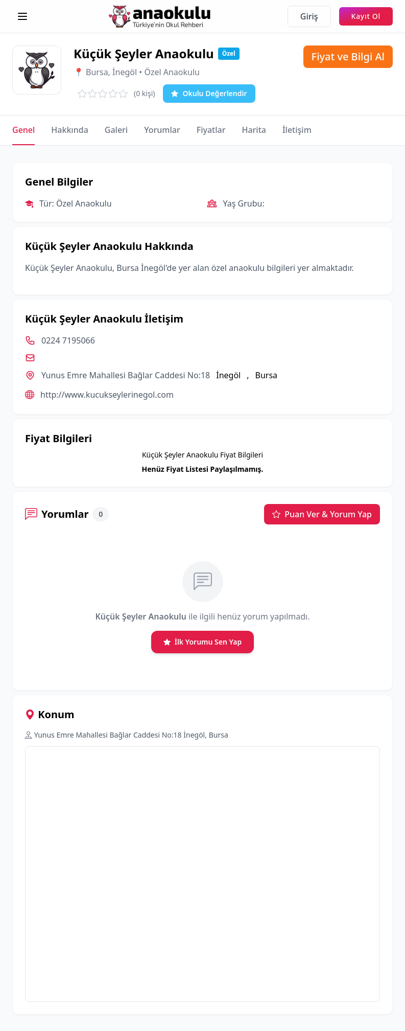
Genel (23, 129)
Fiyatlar (211, 129)
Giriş (309, 16)
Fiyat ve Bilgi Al (348, 56)
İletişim (297, 129)
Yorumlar (162, 129)
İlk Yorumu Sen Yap (202, 642)
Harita (254, 129)
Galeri (116, 129)
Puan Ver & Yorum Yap (322, 514)
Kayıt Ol (365, 16)
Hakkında (69, 129)
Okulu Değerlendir (209, 93)
